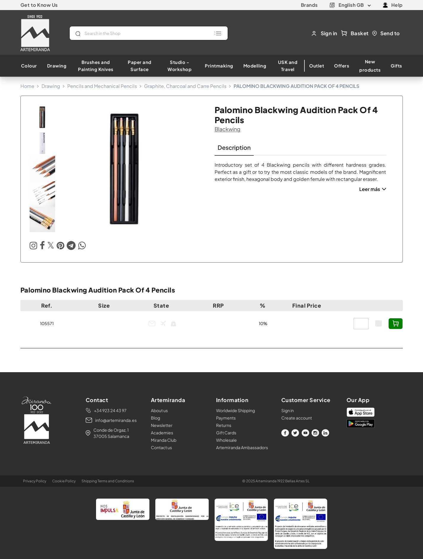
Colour (29, 65)
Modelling (254, 65)
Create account (296, 417)
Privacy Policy (34, 481)
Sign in (287, 410)
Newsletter (162, 425)
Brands (309, 5)
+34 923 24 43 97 (110, 410)
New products (370, 66)
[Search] (148, 33)
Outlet (316, 65)
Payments (226, 417)
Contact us (161, 447)
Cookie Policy (64, 481)
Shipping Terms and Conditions (108, 481)
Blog (155, 417)
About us (159, 410)
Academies (162, 432)
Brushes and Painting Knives (96, 65)
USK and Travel (288, 65)
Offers (341, 65)
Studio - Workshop (179, 65)
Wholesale (226, 440)
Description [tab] (234, 147)
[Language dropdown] (355, 5)
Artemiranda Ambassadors (242, 447)
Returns (223, 425)
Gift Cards (226, 432)
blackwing (227, 129)
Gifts (396, 65)
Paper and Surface (139, 65)
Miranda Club (163, 440)
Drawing (57, 65)
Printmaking (219, 65)
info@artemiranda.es (116, 420)
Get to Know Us (39, 5)
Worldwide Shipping (235, 410)
